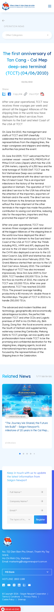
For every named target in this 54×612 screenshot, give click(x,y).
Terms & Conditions (11, 596)
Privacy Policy (30, 596)
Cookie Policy (8, 599)
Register (40, 519)
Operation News (17, 416)
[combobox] (27, 35)
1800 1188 (19, 579)
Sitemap (21, 599)
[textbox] (27, 35)
